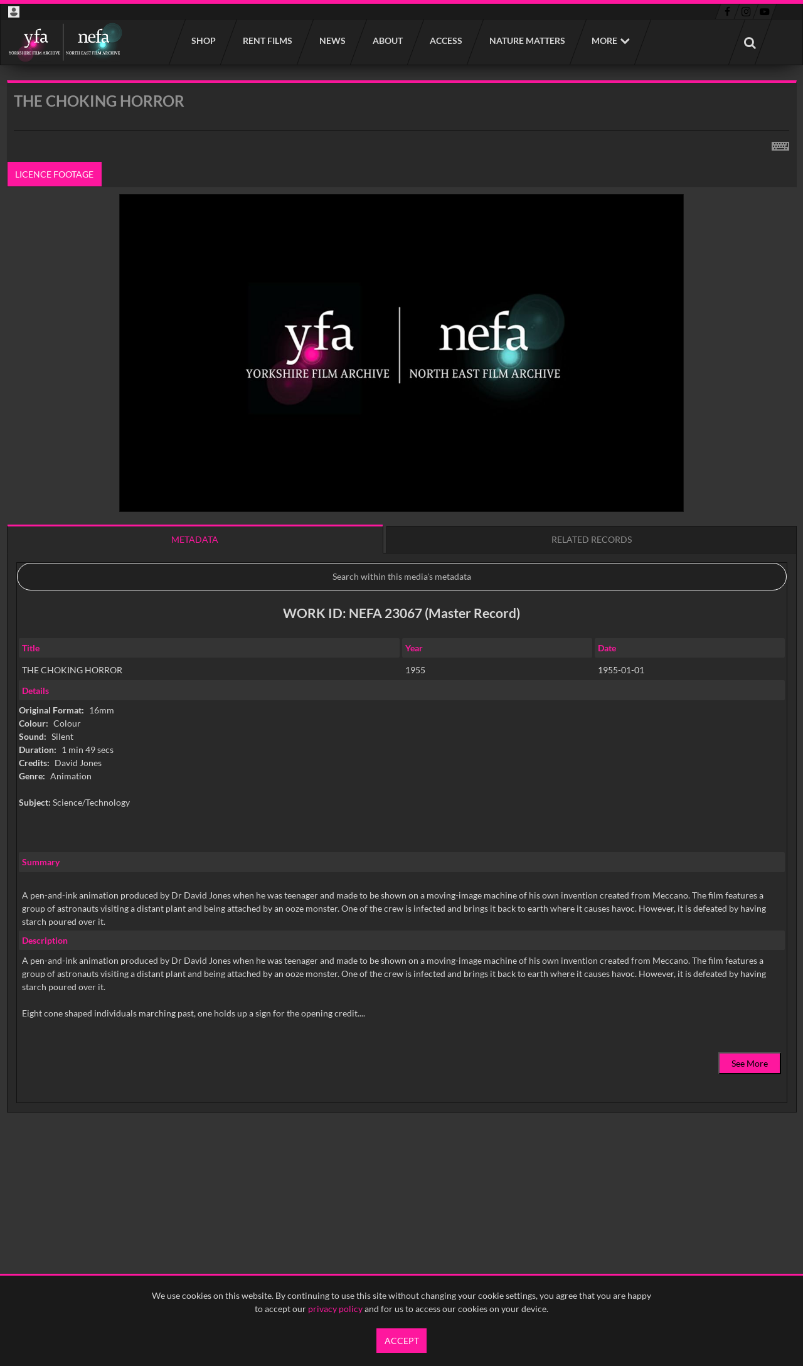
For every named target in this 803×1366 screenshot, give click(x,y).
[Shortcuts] (780, 144)
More (604, 40)
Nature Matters (527, 40)
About (387, 40)
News (332, 40)
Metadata (194, 539)
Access (445, 40)
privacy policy (335, 1308)
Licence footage (54, 174)
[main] (402, 628)
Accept (402, 1340)
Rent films (267, 40)
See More (749, 1063)
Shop (203, 40)
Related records (591, 539)
